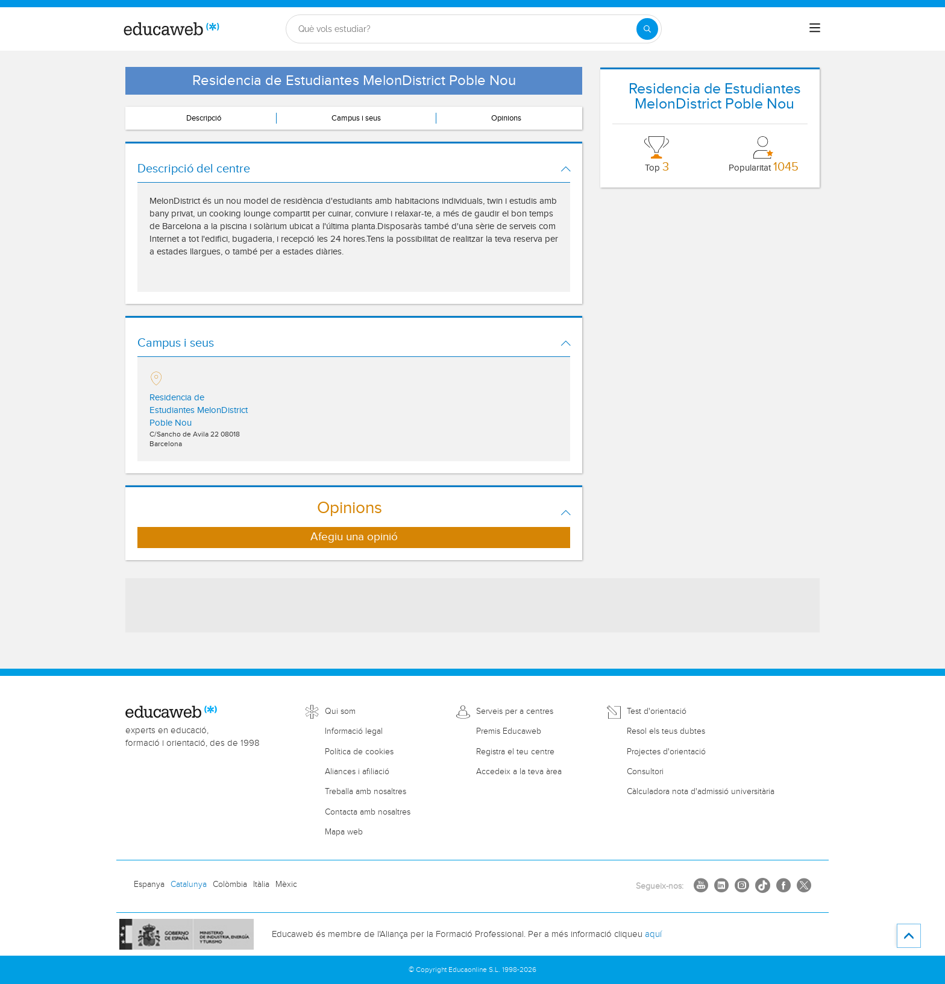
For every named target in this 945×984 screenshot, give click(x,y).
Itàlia (261, 884)
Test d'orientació (656, 711)
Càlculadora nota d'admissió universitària (700, 791)
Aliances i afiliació (357, 772)
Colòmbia (230, 884)
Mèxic (286, 884)
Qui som (340, 711)
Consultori (645, 772)
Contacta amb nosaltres (367, 812)
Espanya (149, 884)
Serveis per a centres (514, 711)
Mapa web (344, 832)
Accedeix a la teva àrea (519, 772)
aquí (653, 934)
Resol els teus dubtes (666, 731)
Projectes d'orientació (666, 752)
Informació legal (354, 731)
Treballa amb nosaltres (365, 791)
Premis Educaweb (508, 731)
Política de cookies (359, 752)
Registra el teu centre (515, 752)
